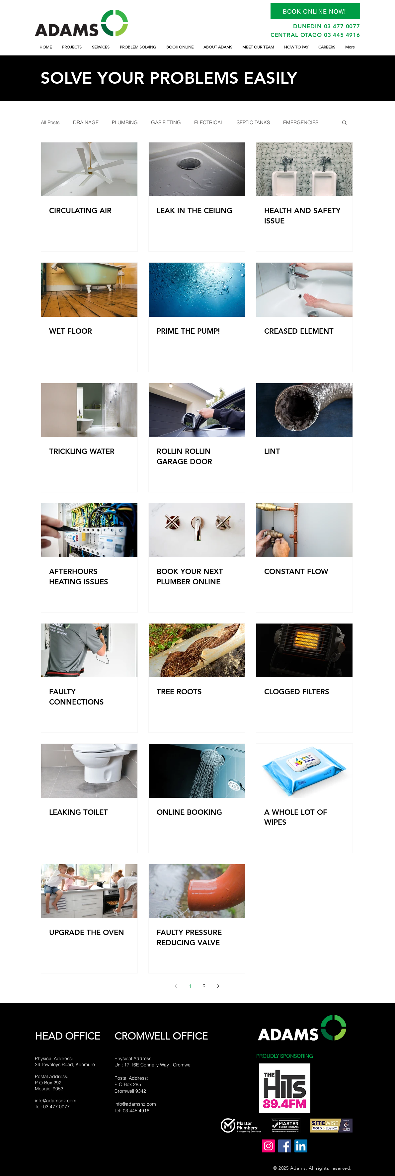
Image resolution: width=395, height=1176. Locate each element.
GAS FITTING (166, 122)
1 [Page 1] (190, 986)
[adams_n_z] (268, 1145)
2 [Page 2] (203, 986)
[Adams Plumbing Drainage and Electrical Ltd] (284, 1145)
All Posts (50, 122)
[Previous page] (176, 986)
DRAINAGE (86, 122)
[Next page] (218, 986)
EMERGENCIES (300, 122)
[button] (344, 123)
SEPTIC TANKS (253, 122)
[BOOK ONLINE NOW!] (315, 11)
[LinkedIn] (300, 1145)
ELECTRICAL (208, 122)
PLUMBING (125, 122)
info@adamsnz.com (55, 1101)
